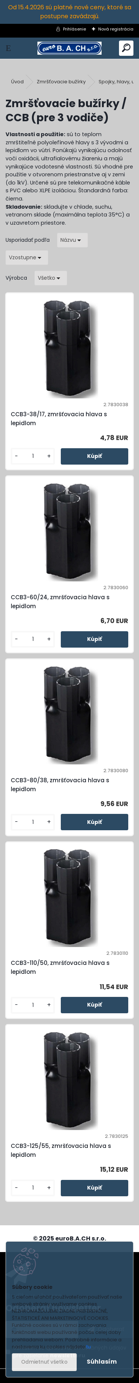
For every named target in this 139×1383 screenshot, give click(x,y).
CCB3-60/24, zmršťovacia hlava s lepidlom (60, 601)
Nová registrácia (115, 29)
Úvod (17, 81)
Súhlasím (102, 1361)
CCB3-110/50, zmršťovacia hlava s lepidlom (60, 967)
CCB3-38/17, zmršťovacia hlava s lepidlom (59, 418)
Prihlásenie (74, 29)
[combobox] (72, 240)
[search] (126, 48)
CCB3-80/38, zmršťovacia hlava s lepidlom (60, 784)
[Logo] (69, 48)
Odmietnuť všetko (44, 1362)
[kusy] (33, 456)
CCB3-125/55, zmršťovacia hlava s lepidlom (61, 1150)
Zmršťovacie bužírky (61, 81)
